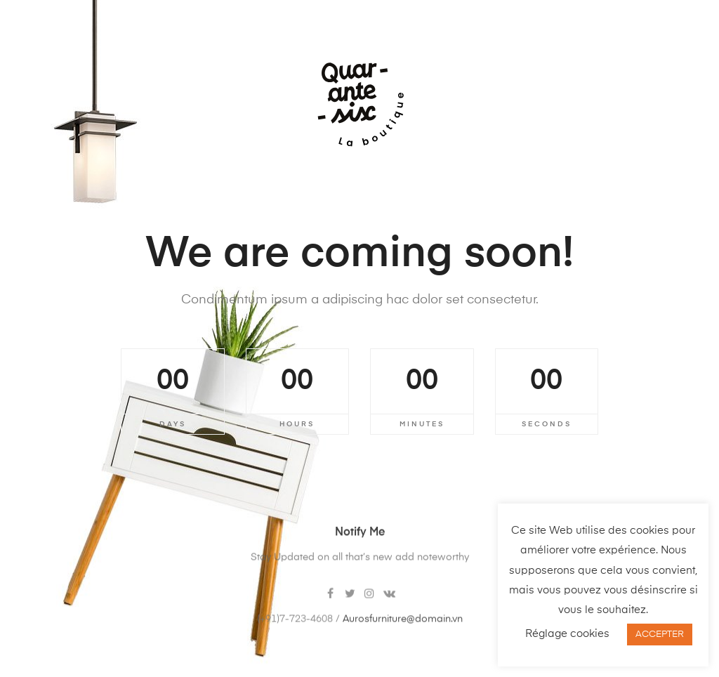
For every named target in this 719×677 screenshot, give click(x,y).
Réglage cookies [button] (567, 634)
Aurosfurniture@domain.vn (403, 633)
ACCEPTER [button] (659, 634)
